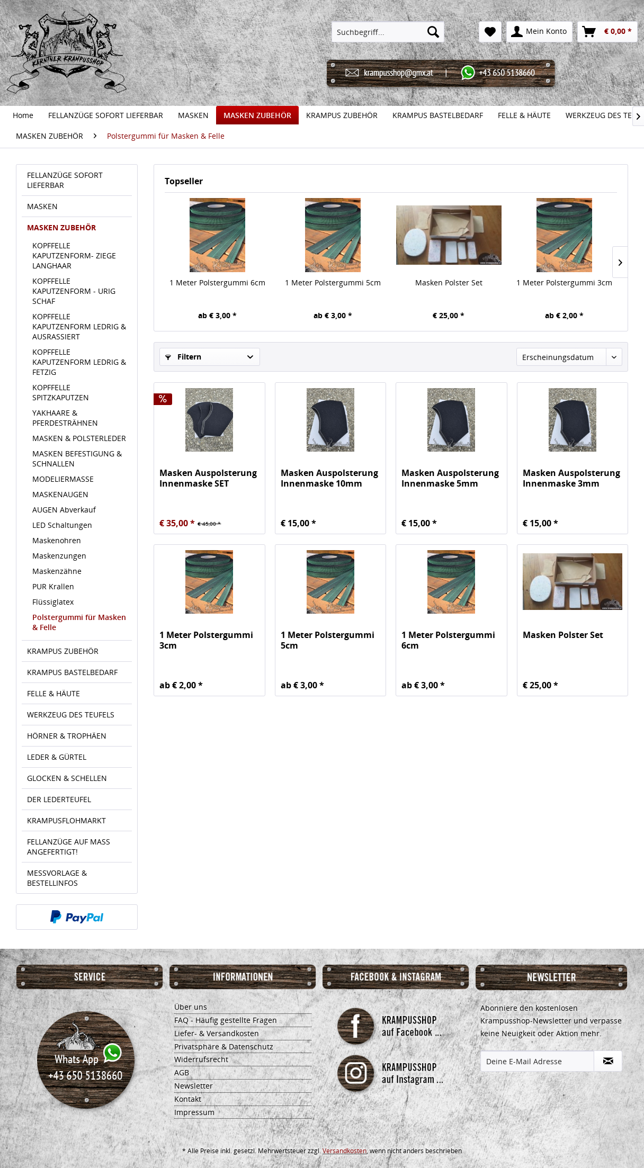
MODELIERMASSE (63, 479)
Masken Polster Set (448, 282)
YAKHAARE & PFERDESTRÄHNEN (65, 418)
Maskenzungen (59, 556)
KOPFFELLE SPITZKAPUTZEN (60, 392)
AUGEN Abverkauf (64, 510)
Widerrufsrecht (201, 1059)
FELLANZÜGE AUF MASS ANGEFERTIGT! (68, 847)
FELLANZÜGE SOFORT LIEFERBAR (65, 180)
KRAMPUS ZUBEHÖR (63, 651)
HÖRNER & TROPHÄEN (66, 736)
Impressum (194, 1112)
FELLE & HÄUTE (53, 693)
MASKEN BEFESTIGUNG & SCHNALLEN (77, 458)
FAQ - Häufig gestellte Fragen (225, 1020)
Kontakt (187, 1099)
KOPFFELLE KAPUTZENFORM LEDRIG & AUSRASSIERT (79, 326)
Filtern (183, 357)
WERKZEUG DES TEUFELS (70, 714)
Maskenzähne (57, 571)
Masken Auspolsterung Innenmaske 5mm (450, 478)
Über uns (190, 1007)
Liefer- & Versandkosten (216, 1033)
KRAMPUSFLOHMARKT (66, 820)
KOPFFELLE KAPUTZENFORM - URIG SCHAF (73, 291)
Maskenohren (56, 540)
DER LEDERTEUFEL (59, 799)
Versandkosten (344, 1150)
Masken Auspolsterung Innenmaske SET (208, 478)
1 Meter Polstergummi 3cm (564, 282)
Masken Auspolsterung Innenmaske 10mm (329, 478)
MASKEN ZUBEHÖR (61, 227)
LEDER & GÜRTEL (56, 757)
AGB (181, 1072)
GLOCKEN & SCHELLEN (67, 778)
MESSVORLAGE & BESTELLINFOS (57, 878)
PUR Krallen (53, 586)
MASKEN (42, 206)
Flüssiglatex (53, 602)
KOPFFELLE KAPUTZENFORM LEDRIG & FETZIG (79, 362)
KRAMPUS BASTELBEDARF (72, 672)
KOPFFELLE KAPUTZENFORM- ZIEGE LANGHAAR (74, 255)
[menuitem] (388, 31)
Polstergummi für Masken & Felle (79, 622)
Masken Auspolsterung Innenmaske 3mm (571, 478)
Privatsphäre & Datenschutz (223, 1046)
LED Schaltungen (62, 525)
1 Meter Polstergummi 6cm (217, 282)
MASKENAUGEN (60, 494)
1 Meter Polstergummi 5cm (333, 282)
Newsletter (193, 1086)
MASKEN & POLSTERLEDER (79, 438)
